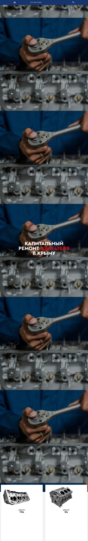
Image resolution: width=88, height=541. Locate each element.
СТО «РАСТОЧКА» (36, 2)
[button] (14, 2)
